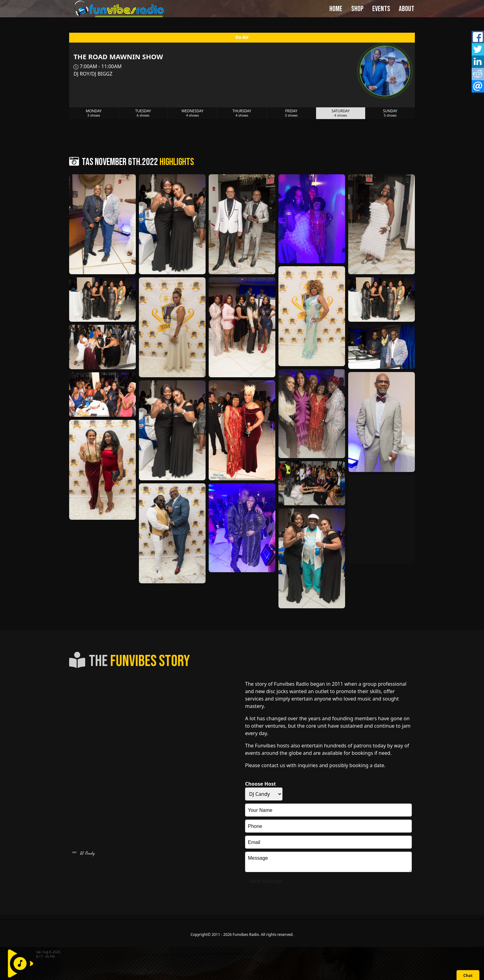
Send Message (265, 881)
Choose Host (260, 783)
